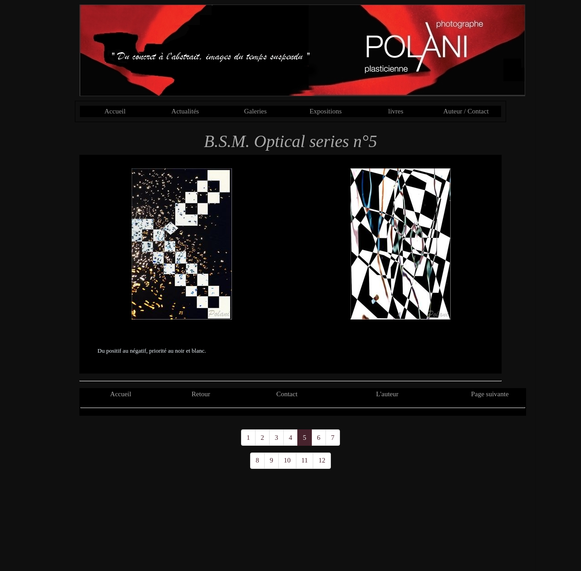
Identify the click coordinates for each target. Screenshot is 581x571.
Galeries (255, 111)
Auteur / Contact (466, 111)
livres (395, 111)
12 (322, 460)
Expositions (326, 111)
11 (304, 460)
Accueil (115, 111)
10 (287, 460)
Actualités (185, 111)
